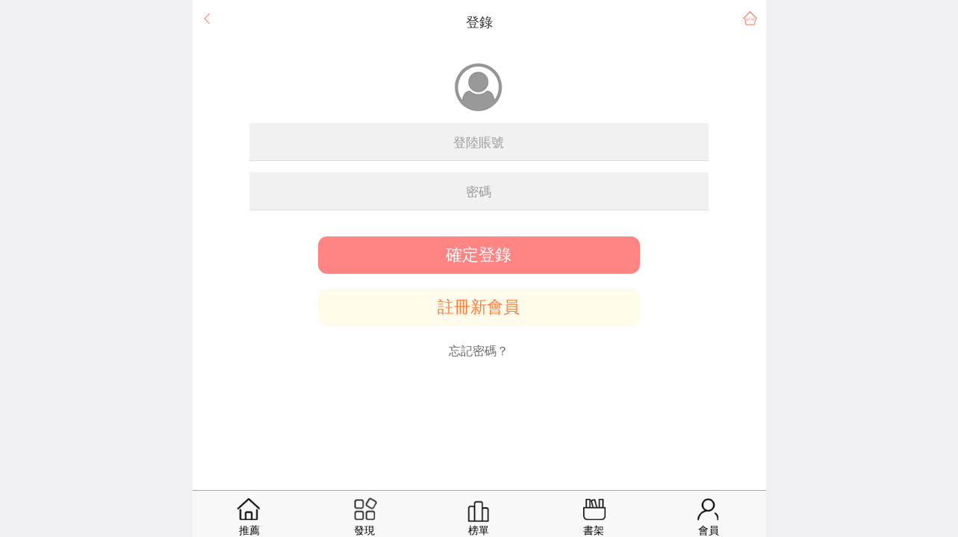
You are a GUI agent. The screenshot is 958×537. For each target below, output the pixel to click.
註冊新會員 (479, 307)
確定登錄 (478, 255)
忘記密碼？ (478, 351)
